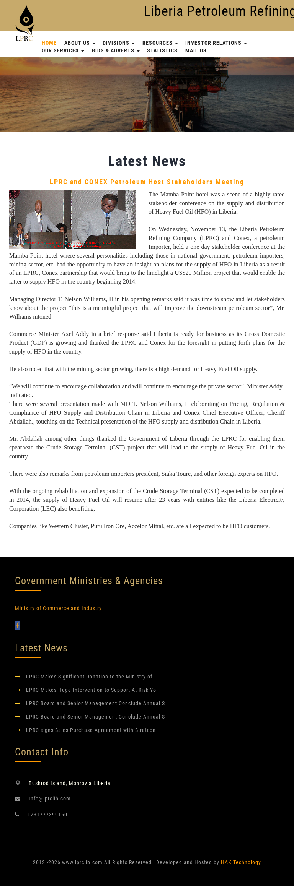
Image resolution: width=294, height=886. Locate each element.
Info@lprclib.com (50, 798)
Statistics (162, 50)
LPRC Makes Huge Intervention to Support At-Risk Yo (91, 690)
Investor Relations (216, 43)
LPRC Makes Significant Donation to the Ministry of (89, 676)
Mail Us (196, 50)
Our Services (63, 50)
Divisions (119, 43)
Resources (160, 43)
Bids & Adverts (116, 50)
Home (49, 43)
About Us (79, 43)
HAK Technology (241, 862)
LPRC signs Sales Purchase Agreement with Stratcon (91, 730)
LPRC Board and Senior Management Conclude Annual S (95, 703)
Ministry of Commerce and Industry (58, 608)
